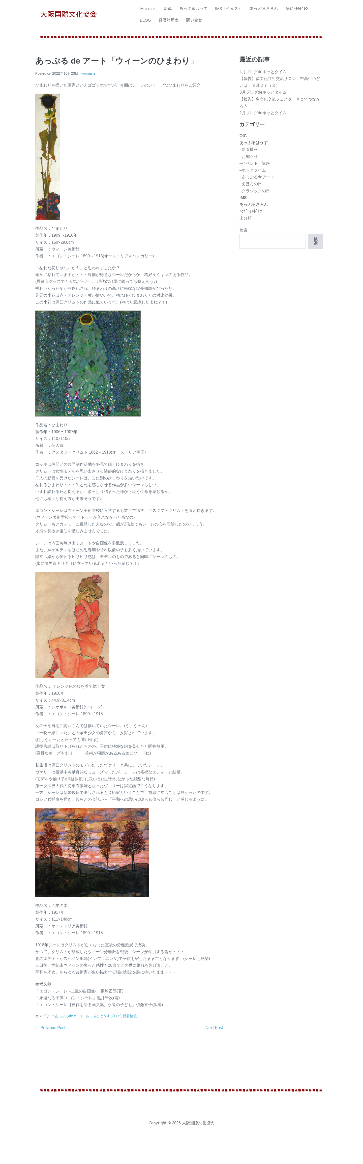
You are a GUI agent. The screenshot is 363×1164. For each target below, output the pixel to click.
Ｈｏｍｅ (148, 8)
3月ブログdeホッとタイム (263, 92)
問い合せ (194, 20)
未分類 (245, 218)
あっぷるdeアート (69, 1016)
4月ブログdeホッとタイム (263, 72)
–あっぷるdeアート (257, 177)
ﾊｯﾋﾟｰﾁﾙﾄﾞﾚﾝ (297, 8)
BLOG (145, 20)
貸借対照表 (168, 20)
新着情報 (130, 1016)
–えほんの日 (250, 184)
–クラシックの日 (254, 191)
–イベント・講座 (254, 163)
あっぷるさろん (264, 8)
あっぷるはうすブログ (103, 1016)
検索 (243, 230)
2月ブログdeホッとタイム (263, 113)
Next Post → (216, 1028)
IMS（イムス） (228, 8)
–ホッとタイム (252, 170)
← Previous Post (50, 1028)
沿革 (168, 8)
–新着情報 (248, 149)
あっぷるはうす (193, 8)
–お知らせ (248, 156)
